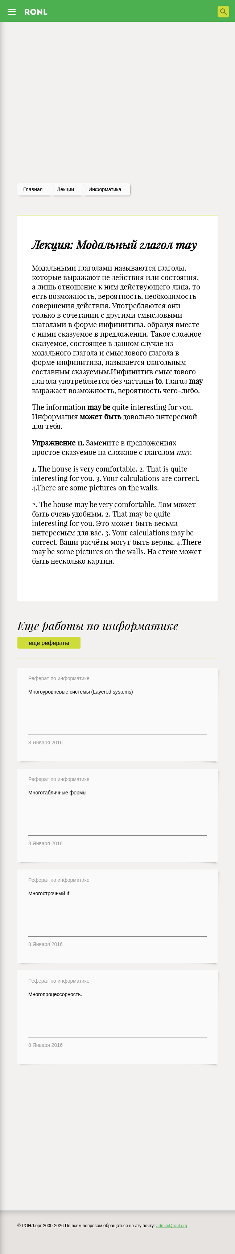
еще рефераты (49, 643)
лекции (65, 189)
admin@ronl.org (171, 1225)
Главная (32, 189)
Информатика (104, 189)
